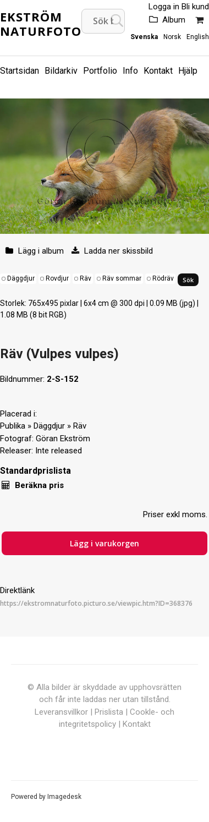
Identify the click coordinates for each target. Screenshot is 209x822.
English (197, 37)
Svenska (144, 37)
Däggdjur (21, 278)
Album (173, 20)
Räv (85, 278)
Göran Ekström (63, 438)
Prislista (109, 712)
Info (130, 70)
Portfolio (100, 70)
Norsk (172, 37)
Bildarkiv (61, 70)
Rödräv (163, 278)
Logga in (163, 7)
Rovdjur (57, 278)
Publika (12, 426)
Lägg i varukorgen (104, 543)
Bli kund (195, 7)
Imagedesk (64, 797)
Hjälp (187, 70)
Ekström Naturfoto (40, 23)
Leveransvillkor (61, 712)
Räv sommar (121, 278)
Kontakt (158, 70)
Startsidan (19, 70)
